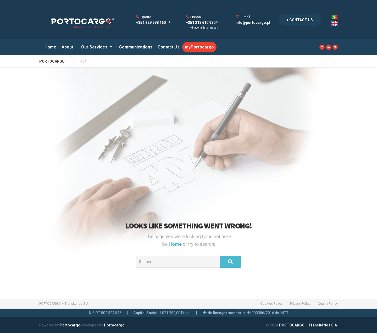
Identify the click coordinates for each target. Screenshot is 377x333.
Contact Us (169, 47)
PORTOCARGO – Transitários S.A (308, 325)
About (67, 47)
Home (50, 47)
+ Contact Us (299, 20)
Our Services (94, 47)
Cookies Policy (271, 303)
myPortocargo (199, 47)
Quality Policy (328, 303)
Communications (135, 47)
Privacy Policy (300, 303)
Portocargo (70, 325)
